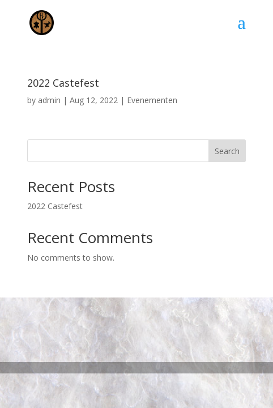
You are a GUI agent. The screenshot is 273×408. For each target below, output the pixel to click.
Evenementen (152, 100)
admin (49, 100)
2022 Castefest (63, 83)
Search (227, 151)
